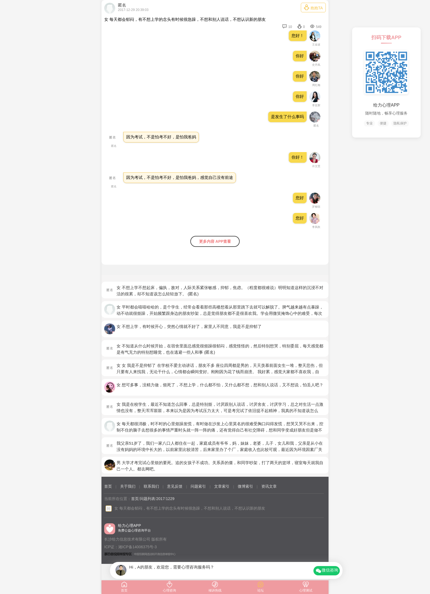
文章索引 (222, 486)
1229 (170, 498)
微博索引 (245, 486)
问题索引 (198, 486)
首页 (108, 486)
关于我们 (127, 486)
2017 (160, 498)
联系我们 (151, 486)
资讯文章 (269, 486)
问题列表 (147, 498)
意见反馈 (174, 486)
